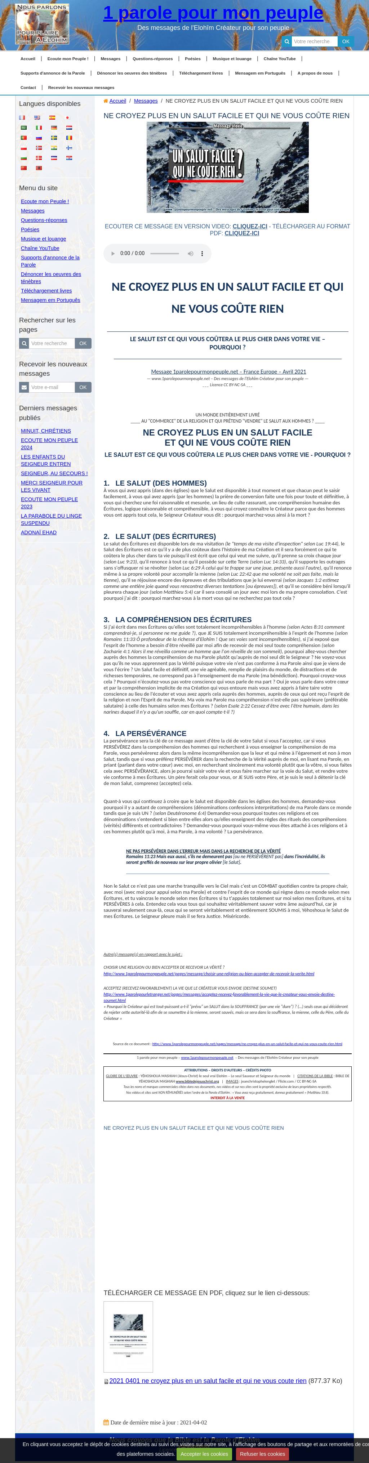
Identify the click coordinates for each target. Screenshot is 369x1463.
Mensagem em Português (260, 73)
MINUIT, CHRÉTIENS (46, 431)
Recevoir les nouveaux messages (81, 87)
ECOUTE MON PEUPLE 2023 (49, 502)
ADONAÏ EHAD (39, 532)
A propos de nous (315, 73)
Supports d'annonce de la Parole (53, 73)
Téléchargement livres (201, 73)
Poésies (193, 59)
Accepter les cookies (204, 1454)
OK (346, 41)
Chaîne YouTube (280, 59)
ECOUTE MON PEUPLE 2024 (49, 443)
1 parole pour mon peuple (213, 13)
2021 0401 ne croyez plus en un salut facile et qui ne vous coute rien (207, 1380)
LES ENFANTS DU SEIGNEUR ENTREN (46, 460)
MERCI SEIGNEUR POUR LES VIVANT (52, 486)
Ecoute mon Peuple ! (68, 59)
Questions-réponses (153, 59)
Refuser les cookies (262, 1454)
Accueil (28, 59)
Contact (28, 87)
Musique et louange (232, 59)
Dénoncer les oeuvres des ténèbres (132, 73)
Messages (110, 59)
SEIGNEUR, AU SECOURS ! (54, 473)
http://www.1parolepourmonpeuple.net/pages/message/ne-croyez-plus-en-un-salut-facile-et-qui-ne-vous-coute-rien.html (247, 1044)
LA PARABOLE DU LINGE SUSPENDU (51, 519)
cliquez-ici (250, 226)
